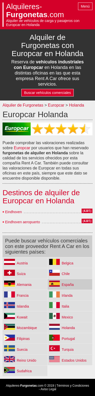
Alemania (24, 285)
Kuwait (22, 317)
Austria (22, 263)
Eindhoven (13, 212)
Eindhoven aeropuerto (22, 222)
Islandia (23, 306)
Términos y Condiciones (72, 385)
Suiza (21, 274)
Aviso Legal (48, 389)
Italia (65, 306)
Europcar (56, 105)
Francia (23, 295)
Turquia (68, 350)
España (68, 285)
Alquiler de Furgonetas (23, 105)
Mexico (67, 317)
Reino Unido (26, 360)
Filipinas (23, 339)
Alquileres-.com (35, 11)
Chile (66, 274)
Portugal (68, 339)
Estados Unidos (74, 360)
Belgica (67, 263)
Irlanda (67, 295)
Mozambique (27, 328)
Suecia (22, 350)
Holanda (76, 105)
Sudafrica (24, 371)
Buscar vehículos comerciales (47, 93)
